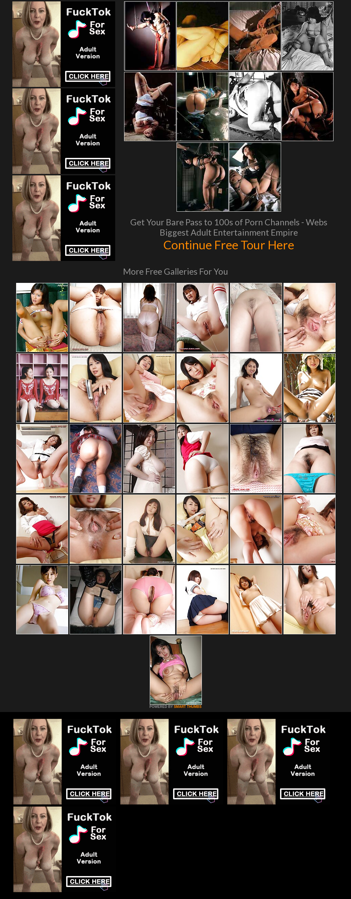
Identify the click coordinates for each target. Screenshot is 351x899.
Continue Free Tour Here (228, 244)
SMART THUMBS (188, 707)
